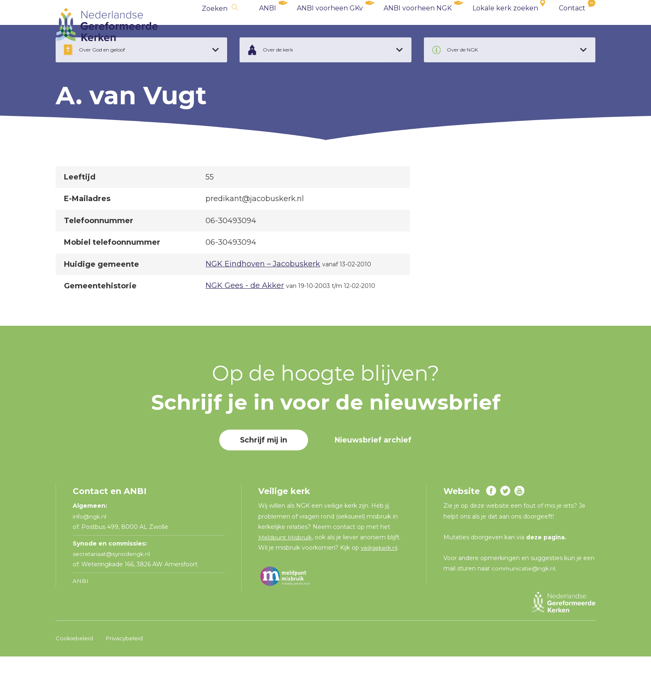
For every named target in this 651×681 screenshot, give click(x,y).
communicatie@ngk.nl (525, 593)
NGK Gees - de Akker (245, 310)
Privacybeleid (124, 663)
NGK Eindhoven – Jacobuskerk (263, 288)
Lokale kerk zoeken (505, 25)
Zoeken (215, 25)
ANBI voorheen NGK (418, 25)
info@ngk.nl (91, 541)
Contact (572, 25)
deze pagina (545, 562)
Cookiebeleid (74, 663)
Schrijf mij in (262, 465)
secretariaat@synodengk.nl (112, 579)
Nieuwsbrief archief (374, 465)
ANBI (267, 25)
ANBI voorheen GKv (330, 25)
